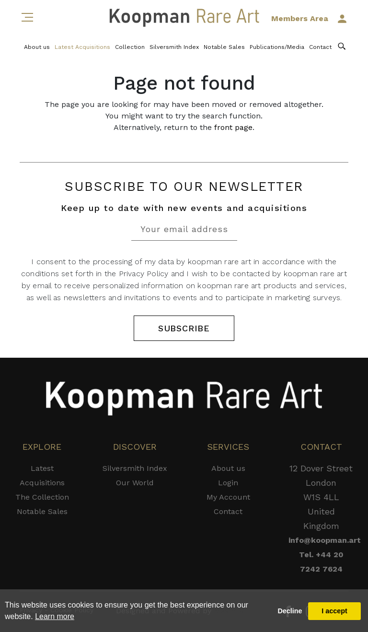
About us (37, 47)
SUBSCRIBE (184, 328)
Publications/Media (277, 47)
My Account (228, 497)
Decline (289, 611)
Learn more (54, 616)
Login (228, 482)
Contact (320, 47)
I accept (334, 611)
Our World (135, 482)
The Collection (42, 497)
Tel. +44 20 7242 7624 (321, 561)
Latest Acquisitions (82, 47)
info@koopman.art (321, 540)
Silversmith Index (174, 47)
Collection (130, 47)
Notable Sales (224, 47)
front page (233, 127)
